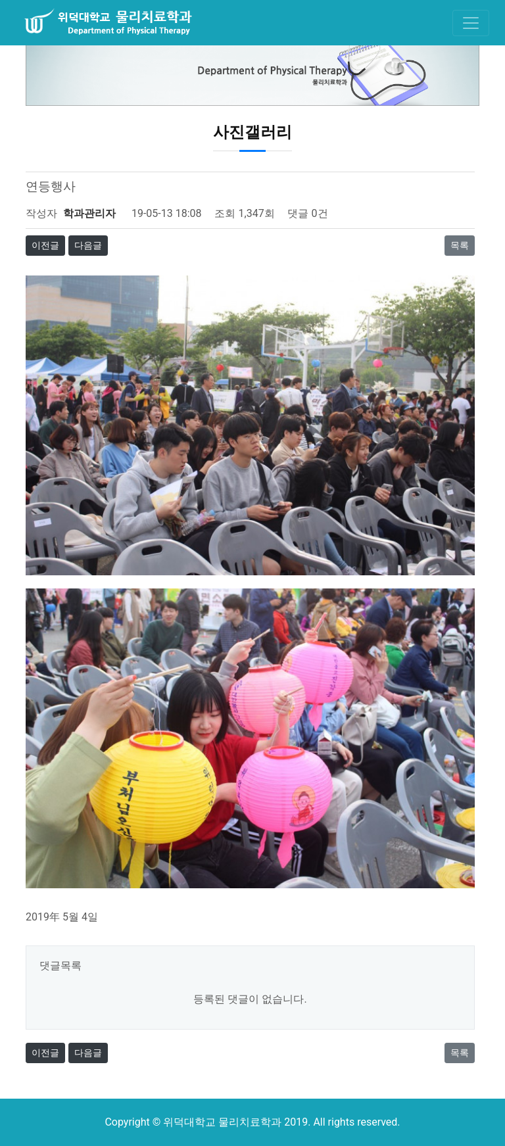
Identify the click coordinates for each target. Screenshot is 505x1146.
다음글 (88, 245)
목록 (459, 245)
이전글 (45, 245)
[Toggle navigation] (470, 23)
